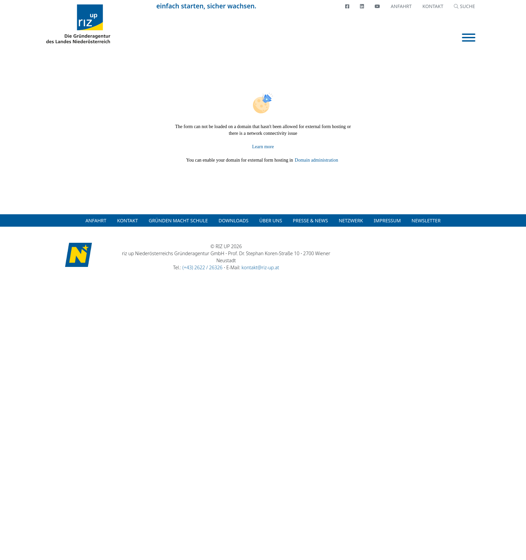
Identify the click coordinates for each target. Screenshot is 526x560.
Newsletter (426, 220)
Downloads (234, 220)
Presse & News (310, 220)
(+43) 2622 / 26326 (202, 267)
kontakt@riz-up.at (260, 267)
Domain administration (316, 160)
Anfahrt (401, 6)
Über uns (270, 220)
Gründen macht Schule (178, 220)
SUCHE (464, 6)
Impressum (387, 220)
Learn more (263, 146)
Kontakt (432, 6)
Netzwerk (351, 220)
